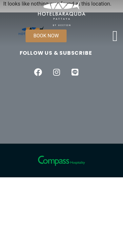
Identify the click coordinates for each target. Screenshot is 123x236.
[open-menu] (115, 36)
